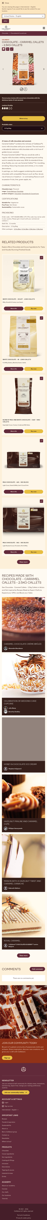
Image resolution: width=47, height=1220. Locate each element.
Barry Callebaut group (9, 1132)
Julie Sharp (12, 708)
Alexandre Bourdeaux (16, 648)
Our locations (6, 1195)
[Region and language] (23, 16)
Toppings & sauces (8, 1170)
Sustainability (6, 1125)
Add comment (37, 969)
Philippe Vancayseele (15, 828)
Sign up (7, 1058)
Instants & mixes (7, 1173)
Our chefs (5, 1192)
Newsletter (5, 1138)
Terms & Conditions (23, 1215)
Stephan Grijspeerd (15, 769)
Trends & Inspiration (8, 1122)
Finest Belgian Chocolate (15, 191)
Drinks (4, 1176)
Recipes (4, 1119)
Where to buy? (6, 1141)
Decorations (6, 1167)
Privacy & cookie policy (23, 1218)
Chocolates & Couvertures (18, 33)
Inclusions (5, 1163)
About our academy (8, 1185)
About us (5, 1128)
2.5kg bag (32, 229)
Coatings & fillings (8, 1160)
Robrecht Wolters (14, 888)
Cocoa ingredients (8, 1154)
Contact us (5, 1135)
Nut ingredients (7, 1157)
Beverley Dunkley (14, 712)
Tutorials (5, 1198)
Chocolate (5, 33)
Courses (4, 1189)
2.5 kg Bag (17, 229)
